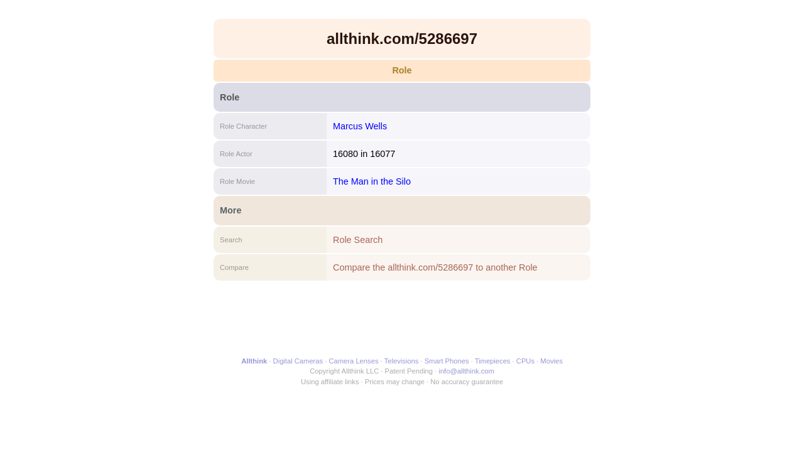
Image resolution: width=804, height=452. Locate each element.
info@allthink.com (466, 371)
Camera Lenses (354, 361)
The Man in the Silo (372, 181)
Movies (551, 361)
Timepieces (493, 361)
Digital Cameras (298, 361)
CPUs (525, 361)
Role (401, 70)
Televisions (401, 361)
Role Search (358, 240)
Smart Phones (447, 361)
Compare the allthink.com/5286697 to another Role (435, 267)
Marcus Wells (360, 126)
